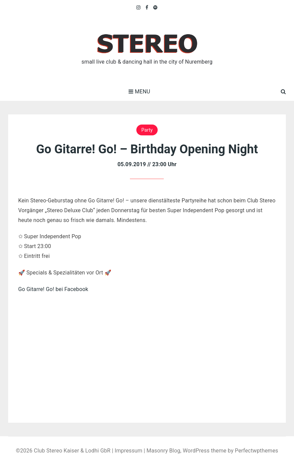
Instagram (138, 7)
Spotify (155, 7)
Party (147, 130)
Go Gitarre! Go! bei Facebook (53, 289)
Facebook (147, 7)
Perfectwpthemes (256, 450)
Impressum (128, 450)
